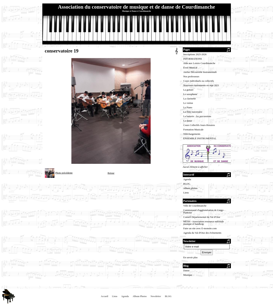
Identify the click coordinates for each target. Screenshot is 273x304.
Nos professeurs (191, 76)
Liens (186, 192)
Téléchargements (191, 133)
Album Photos (140, 296)
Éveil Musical (190, 67)
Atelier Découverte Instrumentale (200, 72)
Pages (186, 49)
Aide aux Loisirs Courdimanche (199, 63)
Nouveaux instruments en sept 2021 (201, 85)
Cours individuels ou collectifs (198, 80)
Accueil (104, 296)
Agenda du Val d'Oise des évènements (202, 232)
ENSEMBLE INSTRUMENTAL (199, 138)
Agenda (187, 179)
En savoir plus (190, 257)
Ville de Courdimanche (195, 205)
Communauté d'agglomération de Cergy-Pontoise (203, 211)
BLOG (186, 183)
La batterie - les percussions (197, 116)
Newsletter (155, 296)
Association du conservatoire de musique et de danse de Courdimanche (136, 7)
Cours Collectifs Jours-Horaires (199, 125)
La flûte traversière (192, 111)
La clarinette (189, 98)
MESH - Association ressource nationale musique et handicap (203, 222)
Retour (111, 173)
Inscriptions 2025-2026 (195, 54)
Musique (187, 274)
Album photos (190, 188)
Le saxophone (190, 94)
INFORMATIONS (192, 58)
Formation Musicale (193, 129)
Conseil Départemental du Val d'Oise (201, 217)
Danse (186, 270)
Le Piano (187, 107)
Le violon (188, 103)
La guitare (188, 89)
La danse (187, 120)
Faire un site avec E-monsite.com (200, 228)
